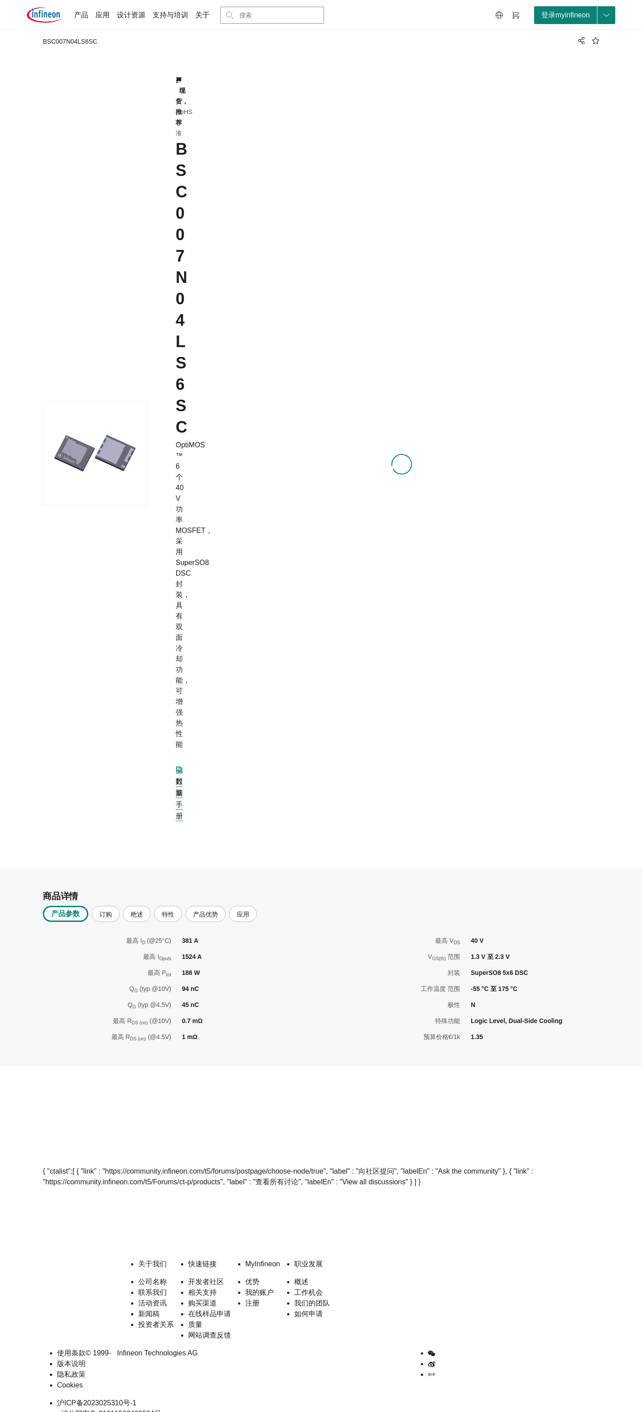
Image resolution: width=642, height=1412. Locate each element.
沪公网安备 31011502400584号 (109, 1399)
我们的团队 (312, 1289)
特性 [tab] (168, 900)
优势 (252, 1267)
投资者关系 (156, 1310)
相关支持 (202, 1278)
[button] (499, 15)
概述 (301, 1267)
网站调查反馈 (209, 1321)
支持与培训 (170, 15)
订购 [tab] (105, 900)
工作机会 (308, 1278)
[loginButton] (574, 15)
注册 (252, 1289)
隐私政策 (71, 1360)
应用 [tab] (243, 900)
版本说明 (71, 1349)
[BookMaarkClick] (595, 41)
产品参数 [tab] (65, 899)
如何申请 (308, 1299)
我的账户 (259, 1278)
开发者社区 (206, 1267)
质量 (195, 1310)
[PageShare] (580, 41)
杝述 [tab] (137, 900)
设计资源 (131, 15)
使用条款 (71, 1338)
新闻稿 (149, 1299)
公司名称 (152, 1267)
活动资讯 (152, 1289)
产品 (81, 15)
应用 (102, 15)
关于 (202, 15)
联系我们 (152, 1278)
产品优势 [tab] (205, 900)
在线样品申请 (209, 1299)
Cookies (70, 1371)
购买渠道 (202, 1289)
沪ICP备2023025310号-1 (96, 1388)
